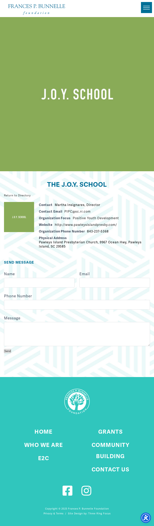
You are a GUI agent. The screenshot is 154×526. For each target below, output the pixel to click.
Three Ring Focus (99, 513)
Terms (60, 513)
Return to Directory (17, 195)
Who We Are (43, 445)
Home (43, 431)
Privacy (48, 513)
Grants (110, 431)
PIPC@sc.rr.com (77, 211)
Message (12, 318)
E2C (43, 458)
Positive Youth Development (96, 218)
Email (84, 273)
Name (9, 273)
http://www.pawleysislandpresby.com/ (86, 225)
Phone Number (18, 296)
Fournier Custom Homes (36, 9)
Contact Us (110, 469)
